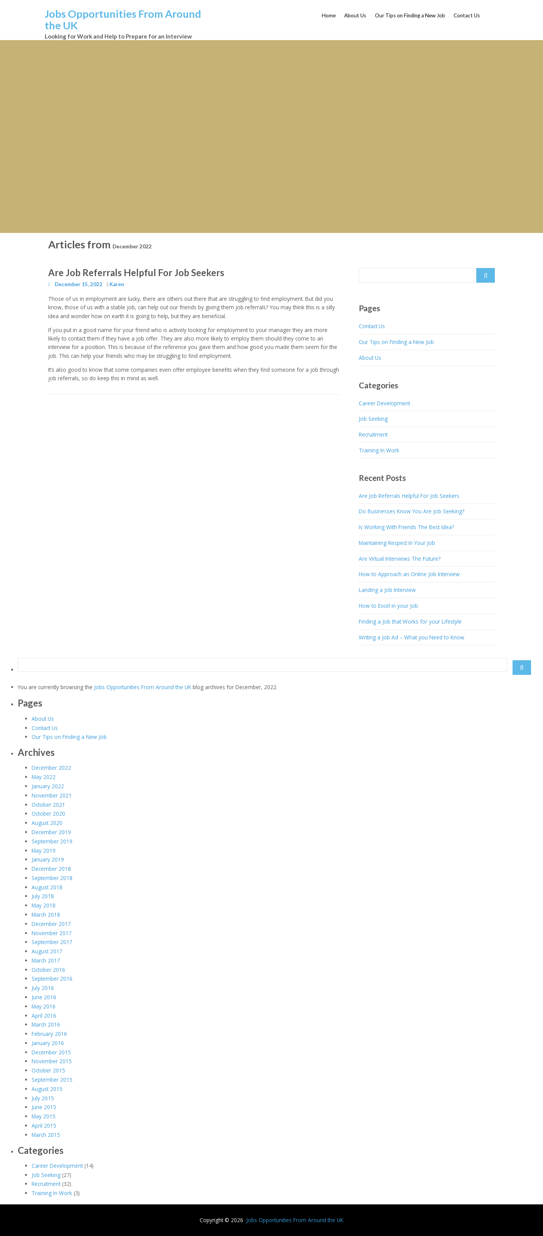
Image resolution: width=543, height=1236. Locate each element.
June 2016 (44, 997)
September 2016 (52, 978)
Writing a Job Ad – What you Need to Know (411, 637)
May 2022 (43, 777)
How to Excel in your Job (388, 605)
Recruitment (373, 434)
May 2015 (43, 1116)
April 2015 (44, 1125)
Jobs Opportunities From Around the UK (123, 19)
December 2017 (51, 923)
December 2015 (51, 1052)
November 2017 (52, 933)
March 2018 (46, 914)
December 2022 (51, 767)
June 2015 (44, 1107)
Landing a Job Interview (387, 590)
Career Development (384, 403)
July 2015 (43, 1098)
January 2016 (48, 1043)
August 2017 (47, 951)
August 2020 (47, 822)
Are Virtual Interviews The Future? (399, 558)
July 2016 (43, 987)
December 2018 (51, 868)
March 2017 (46, 960)
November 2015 (52, 1061)
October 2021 (48, 804)
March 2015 (46, 1134)
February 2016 (49, 1033)
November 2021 (52, 795)
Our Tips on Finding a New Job (410, 15)
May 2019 (43, 850)
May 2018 (43, 905)
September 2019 (52, 841)
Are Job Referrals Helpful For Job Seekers (136, 272)
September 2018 (52, 878)
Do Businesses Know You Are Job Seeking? (411, 511)
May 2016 (43, 1006)
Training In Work (379, 450)
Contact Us (467, 15)
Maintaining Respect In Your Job (397, 542)
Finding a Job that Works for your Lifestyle (410, 621)
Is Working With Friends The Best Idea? (406, 527)
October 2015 (48, 1070)
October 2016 (48, 969)
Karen (116, 284)
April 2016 (44, 1015)
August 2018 (47, 887)
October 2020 (48, 813)
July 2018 (43, 896)
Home (329, 15)
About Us (355, 15)
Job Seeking (373, 418)
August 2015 (47, 1089)
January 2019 (48, 859)
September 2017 (52, 942)
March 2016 (46, 1024)
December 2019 (51, 832)
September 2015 (52, 1079)
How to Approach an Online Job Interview (409, 574)
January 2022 (48, 786)
